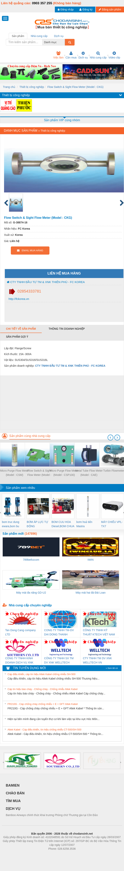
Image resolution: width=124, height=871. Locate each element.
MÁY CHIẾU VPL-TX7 (112, 524)
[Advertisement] (61, 402)
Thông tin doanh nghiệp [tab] (66, 328)
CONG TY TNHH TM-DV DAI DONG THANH (59, 632)
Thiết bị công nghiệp (31, 86)
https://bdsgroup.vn (56, 854)
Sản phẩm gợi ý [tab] (17, 336)
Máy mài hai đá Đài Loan (90, 592)
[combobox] (63, 42)
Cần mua (70, 55)
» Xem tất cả (112, 668)
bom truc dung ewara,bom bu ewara (10, 524)
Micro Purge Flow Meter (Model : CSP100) (64, 472)
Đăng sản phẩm (110, 9)
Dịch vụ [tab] (59, 36)
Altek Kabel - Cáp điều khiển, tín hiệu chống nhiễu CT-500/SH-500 (44, 729)
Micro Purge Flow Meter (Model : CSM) (14, 472)
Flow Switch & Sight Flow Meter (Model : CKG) (76, 86)
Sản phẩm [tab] (18, 36)
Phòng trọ (37, 854)
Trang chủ (9, 86)
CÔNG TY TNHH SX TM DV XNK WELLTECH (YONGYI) (59, 661)
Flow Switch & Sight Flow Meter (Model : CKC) (39, 473)
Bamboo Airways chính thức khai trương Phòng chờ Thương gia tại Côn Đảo (52, 815)
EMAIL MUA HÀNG (30, 250)
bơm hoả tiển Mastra (84, 524)
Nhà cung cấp (98, 55)
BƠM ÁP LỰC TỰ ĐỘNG (37, 524)
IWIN (90, 559)
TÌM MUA (13, 801)
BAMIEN (13, 785)
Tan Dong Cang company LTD (20, 632)
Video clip (114, 55)
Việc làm (58, 55)
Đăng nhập (66, 9)
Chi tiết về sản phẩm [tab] (21, 328)
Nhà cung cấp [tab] (39, 36)
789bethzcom (31, 559)
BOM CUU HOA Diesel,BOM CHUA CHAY (63, 524)
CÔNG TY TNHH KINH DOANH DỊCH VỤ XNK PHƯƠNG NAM (19, 661)
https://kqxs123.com (80, 854)
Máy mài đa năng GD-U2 (31, 592)
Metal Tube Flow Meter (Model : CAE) (89, 472)
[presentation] (110, 437)
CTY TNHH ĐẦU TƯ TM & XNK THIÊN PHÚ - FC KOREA (46, 282)
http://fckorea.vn (18, 298)
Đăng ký (85, 9)
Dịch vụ (83, 55)
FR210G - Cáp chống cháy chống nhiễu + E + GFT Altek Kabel (43, 704)
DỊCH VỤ (13, 809)
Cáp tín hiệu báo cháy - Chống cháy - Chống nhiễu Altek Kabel (42, 689)
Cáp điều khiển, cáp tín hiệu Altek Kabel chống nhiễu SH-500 (42, 674)
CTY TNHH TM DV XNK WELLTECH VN (97, 660)
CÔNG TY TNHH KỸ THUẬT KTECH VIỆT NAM (99, 632)
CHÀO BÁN (15, 793)
